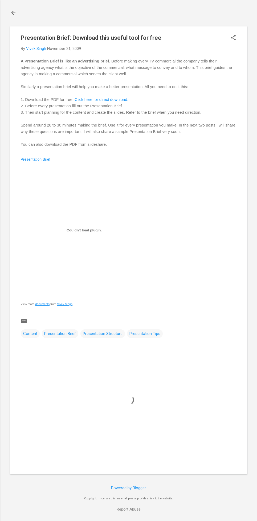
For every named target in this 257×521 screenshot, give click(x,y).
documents (42, 304)
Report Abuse (129, 509)
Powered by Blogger (128, 488)
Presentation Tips (144, 333)
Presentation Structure (103, 333)
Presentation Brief (35, 159)
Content (30, 333)
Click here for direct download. (101, 99)
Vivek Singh (64, 304)
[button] (233, 38)
